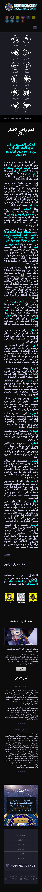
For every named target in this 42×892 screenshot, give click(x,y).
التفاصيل (22, 723)
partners (21, 840)
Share (7, 554)
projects (21, 844)
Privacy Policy (28, 879)
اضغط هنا (21, 820)
